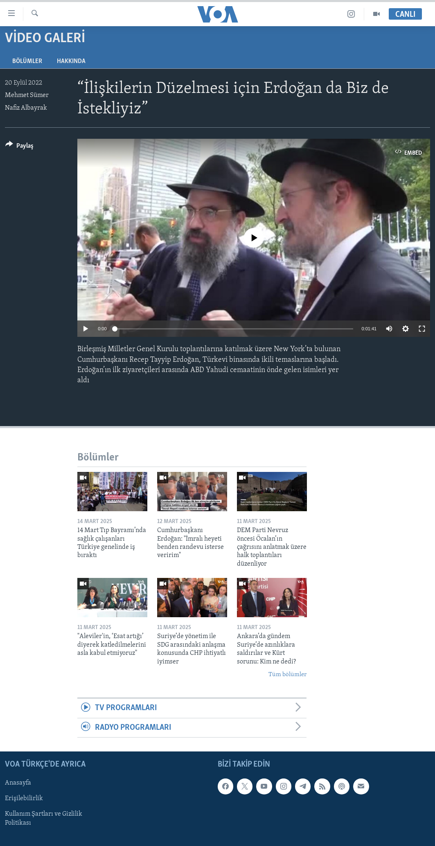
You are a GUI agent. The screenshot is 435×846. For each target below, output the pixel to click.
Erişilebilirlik (24, 799)
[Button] (19, 147)
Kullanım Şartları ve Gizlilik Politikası (43, 819)
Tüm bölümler (287, 675)
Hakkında (71, 61)
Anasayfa (18, 783)
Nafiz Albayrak (26, 108)
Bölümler (27, 61)
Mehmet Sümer (27, 95)
